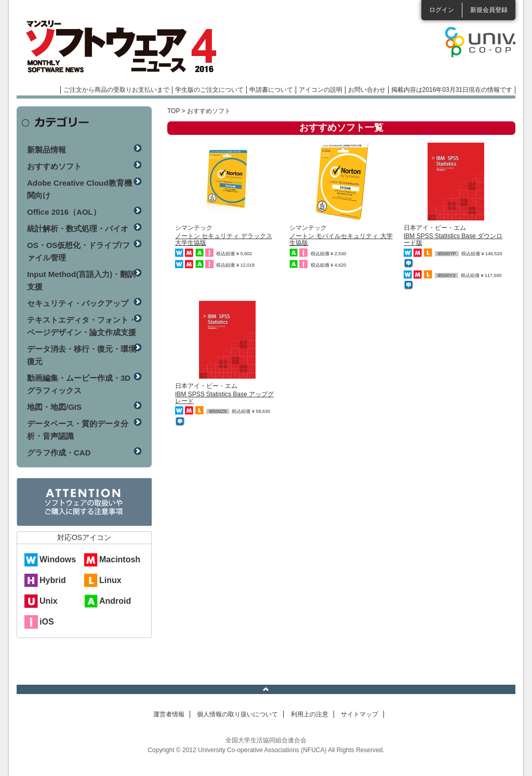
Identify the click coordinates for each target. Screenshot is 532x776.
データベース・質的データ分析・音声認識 (77, 429)
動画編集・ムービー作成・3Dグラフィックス (78, 384)
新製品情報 (46, 149)
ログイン (441, 9)
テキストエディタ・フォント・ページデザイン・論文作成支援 (81, 326)
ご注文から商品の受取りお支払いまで (116, 89)
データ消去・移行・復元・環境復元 (81, 355)
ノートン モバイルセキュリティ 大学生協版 (341, 239)
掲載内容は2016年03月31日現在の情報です (451, 89)
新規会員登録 (489, 9)
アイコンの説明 (320, 89)
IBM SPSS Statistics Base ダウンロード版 (453, 239)
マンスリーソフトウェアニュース (127, 46)
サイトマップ (359, 714)
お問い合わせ (366, 89)
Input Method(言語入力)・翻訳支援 (81, 280)
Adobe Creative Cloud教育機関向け (79, 189)
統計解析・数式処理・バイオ (77, 228)
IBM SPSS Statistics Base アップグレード (224, 398)
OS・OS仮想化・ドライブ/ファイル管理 (78, 251)
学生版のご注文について (209, 89)
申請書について (271, 89)
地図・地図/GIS (54, 407)
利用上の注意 (309, 714)
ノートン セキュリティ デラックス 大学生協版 (223, 239)
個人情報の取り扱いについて (237, 714)
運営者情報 (168, 714)
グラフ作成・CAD (59, 452)
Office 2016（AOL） (64, 211)
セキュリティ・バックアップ (77, 303)
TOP (173, 111)
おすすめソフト (54, 166)
